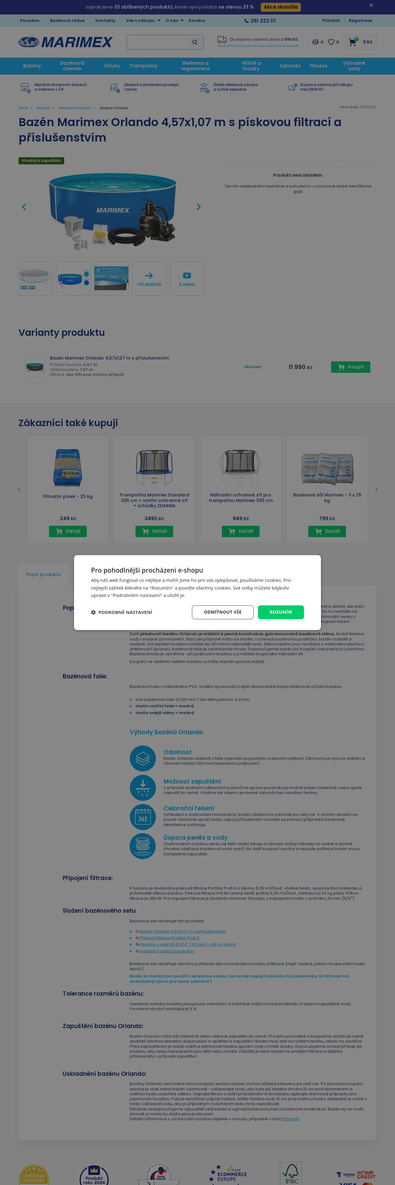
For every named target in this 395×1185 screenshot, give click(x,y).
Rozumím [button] (281, 612)
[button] (121, 612)
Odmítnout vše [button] (223, 612)
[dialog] (197, 592)
